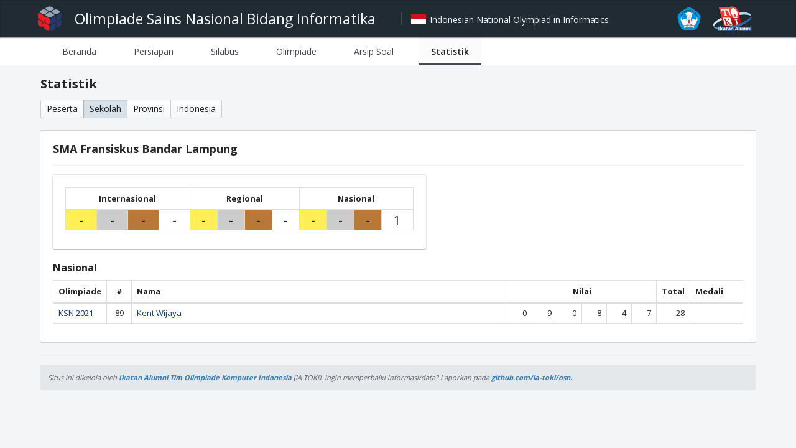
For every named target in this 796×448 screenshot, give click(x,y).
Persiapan (154, 51)
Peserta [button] (62, 108)
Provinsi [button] (149, 108)
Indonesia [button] (196, 108)
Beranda (79, 51)
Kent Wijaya (159, 313)
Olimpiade (296, 51)
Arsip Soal (374, 51)
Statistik (450, 51)
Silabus (225, 51)
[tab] (79, 51)
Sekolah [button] (105, 108)
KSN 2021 (75, 313)
